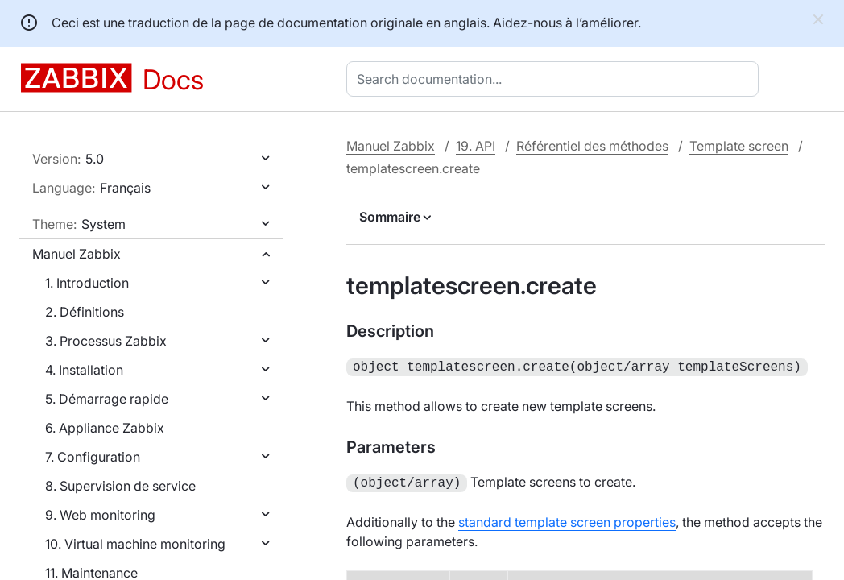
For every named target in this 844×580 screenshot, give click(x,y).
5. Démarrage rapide (106, 399)
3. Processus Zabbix (106, 341)
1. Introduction (87, 283)
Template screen (738, 146)
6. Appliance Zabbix (104, 428)
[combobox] (555, 79)
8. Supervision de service (120, 486)
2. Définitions (84, 312)
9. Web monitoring (100, 515)
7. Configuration (92, 457)
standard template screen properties (567, 519)
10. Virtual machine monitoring (135, 544)
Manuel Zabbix (76, 254)
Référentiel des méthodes (592, 146)
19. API (475, 146)
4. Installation (84, 370)
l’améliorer (607, 22)
